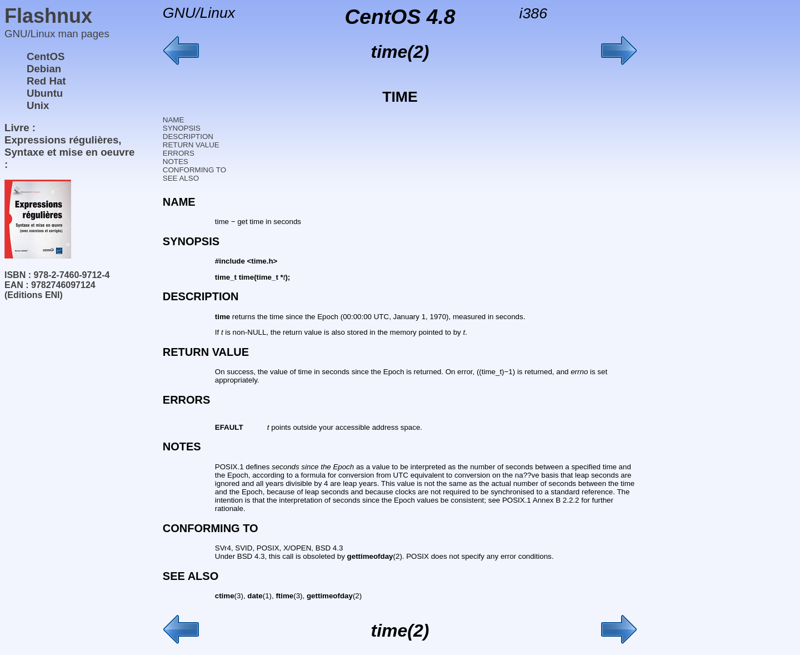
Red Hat (46, 81)
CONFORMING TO (194, 170)
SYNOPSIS (182, 128)
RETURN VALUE (191, 145)
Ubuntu (45, 93)
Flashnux (48, 15)
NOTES (175, 161)
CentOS (45, 56)
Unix (38, 105)
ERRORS (178, 153)
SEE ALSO (181, 178)
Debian (44, 69)
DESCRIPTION (188, 136)
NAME (173, 120)
